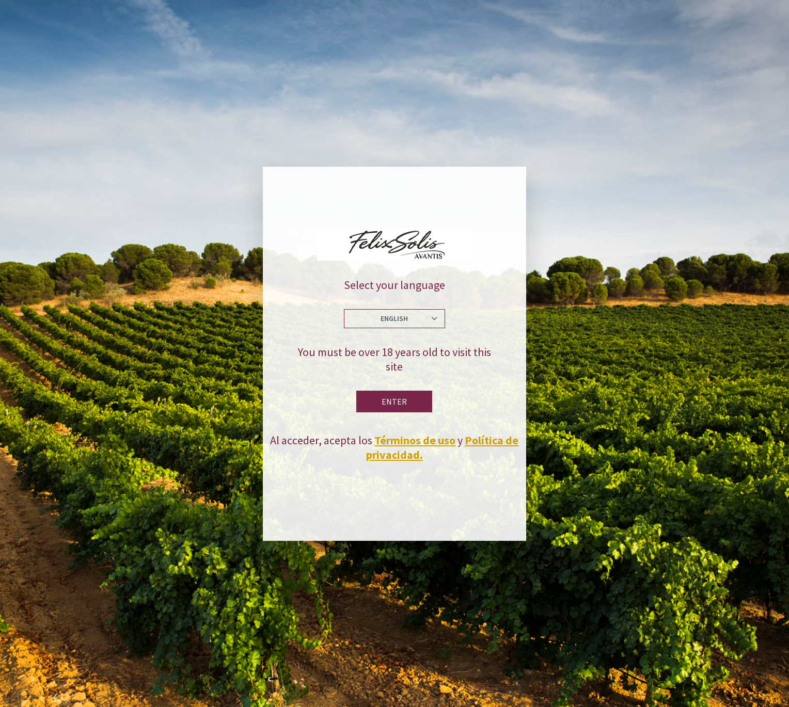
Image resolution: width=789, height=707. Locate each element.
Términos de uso (414, 440)
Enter (394, 401)
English (394, 318)
